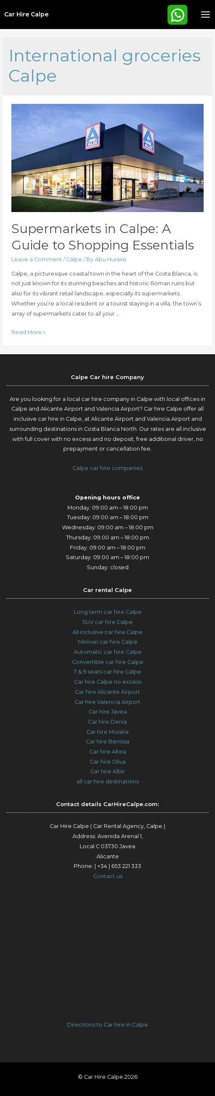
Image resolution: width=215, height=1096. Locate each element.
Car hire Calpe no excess (107, 682)
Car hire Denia (107, 722)
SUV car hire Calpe (107, 622)
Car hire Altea (107, 751)
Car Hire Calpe (26, 14)
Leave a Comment (36, 259)
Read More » (28, 332)
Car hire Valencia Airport (107, 702)
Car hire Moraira (107, 732)
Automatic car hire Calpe (108, 652)
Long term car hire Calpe (108, 612)
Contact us (107, 876)
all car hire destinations (107, 781)
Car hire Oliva (108, 762)
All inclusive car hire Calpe (107, 632)
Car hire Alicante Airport (107, 692)
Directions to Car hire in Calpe (107, 1025)
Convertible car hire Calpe (107, 662)
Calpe (74, 259)
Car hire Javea (108, 712)
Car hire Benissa (107, 741)
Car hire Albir (107, 771)
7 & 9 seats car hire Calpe (107, 672)
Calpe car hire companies (107, 468)
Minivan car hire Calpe (107, 642)
